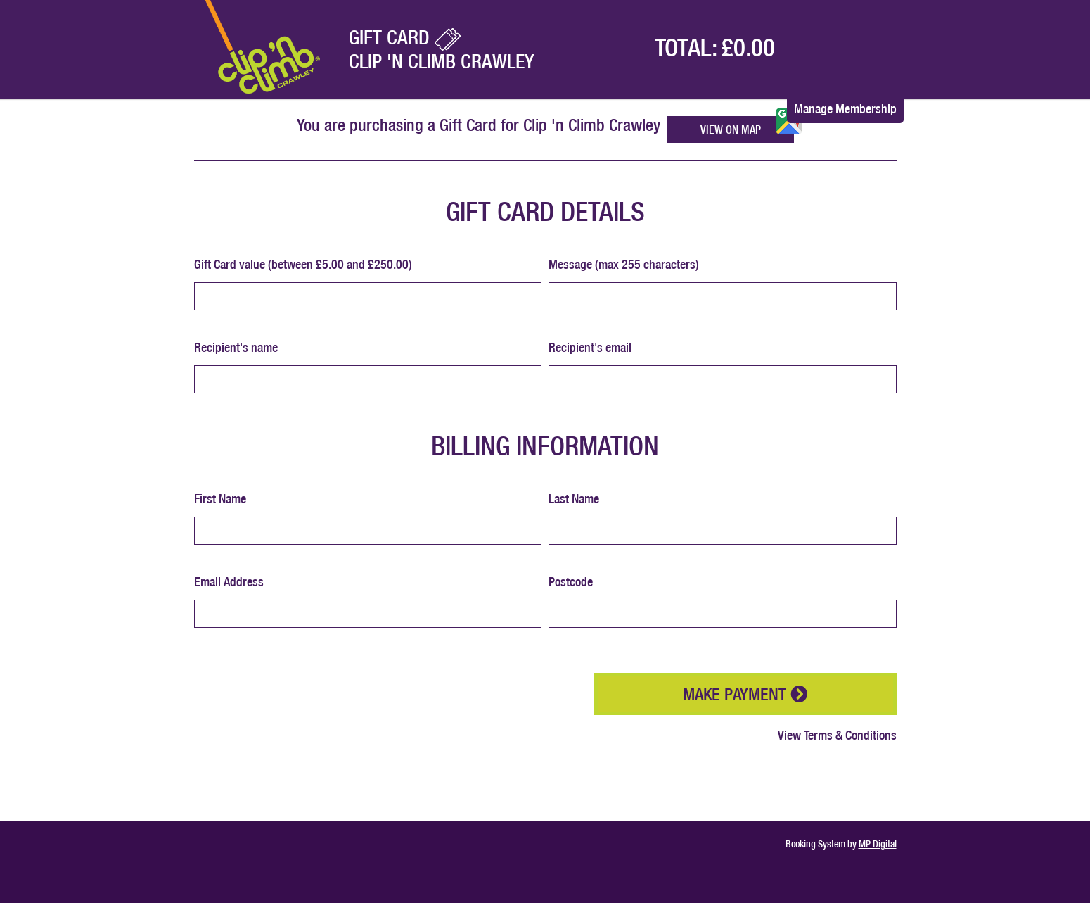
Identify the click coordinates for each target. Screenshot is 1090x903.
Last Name (574, 498)
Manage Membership (845, 108)
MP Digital (878, 844)
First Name (220, 498)
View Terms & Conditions (837, 735)
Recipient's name (236, 347)
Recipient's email (590, 347)
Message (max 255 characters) (624, 264)
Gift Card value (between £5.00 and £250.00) (303, 264)
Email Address (229, 581)
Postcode (571, 581)
